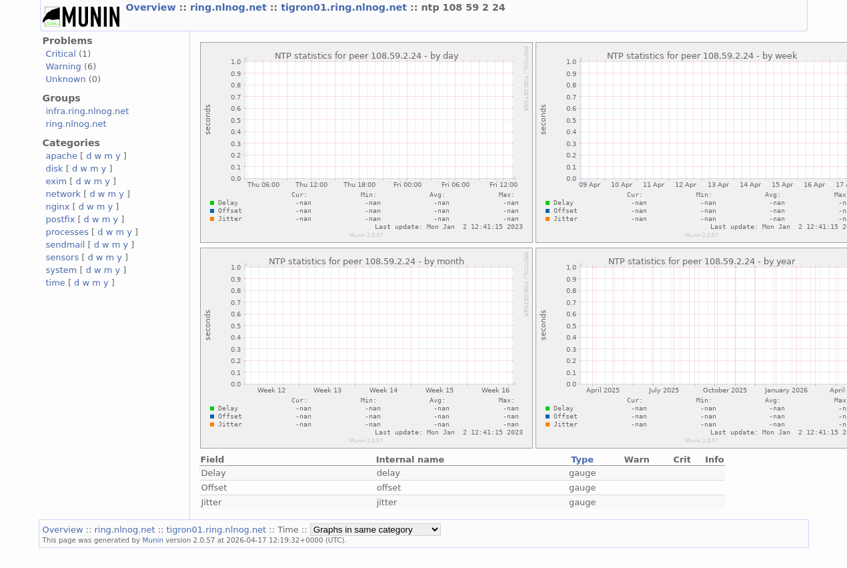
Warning (63, 66)
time (55, 283)
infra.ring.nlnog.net (87, 111)
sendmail (65, 245)
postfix (60, 219)
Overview (152, 7)
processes (67, 232)
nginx (58, 207)
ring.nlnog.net (230, 7)
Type (582, 460)
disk (54, 169)
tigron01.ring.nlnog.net (345, 7)
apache (61, 156)
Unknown (66, 79)
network (63, 194)
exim (56, 181)
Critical (61, 54)
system (61, 270)
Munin (152, 540)
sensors (62, 257)
